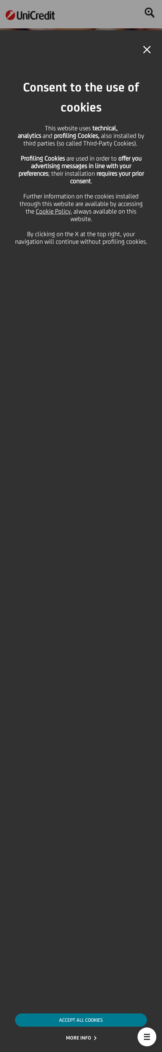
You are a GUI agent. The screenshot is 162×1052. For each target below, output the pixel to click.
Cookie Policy (53, 211)
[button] (147, 1036)
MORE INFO (78, 1038)
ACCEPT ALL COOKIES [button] (81, 1020)
